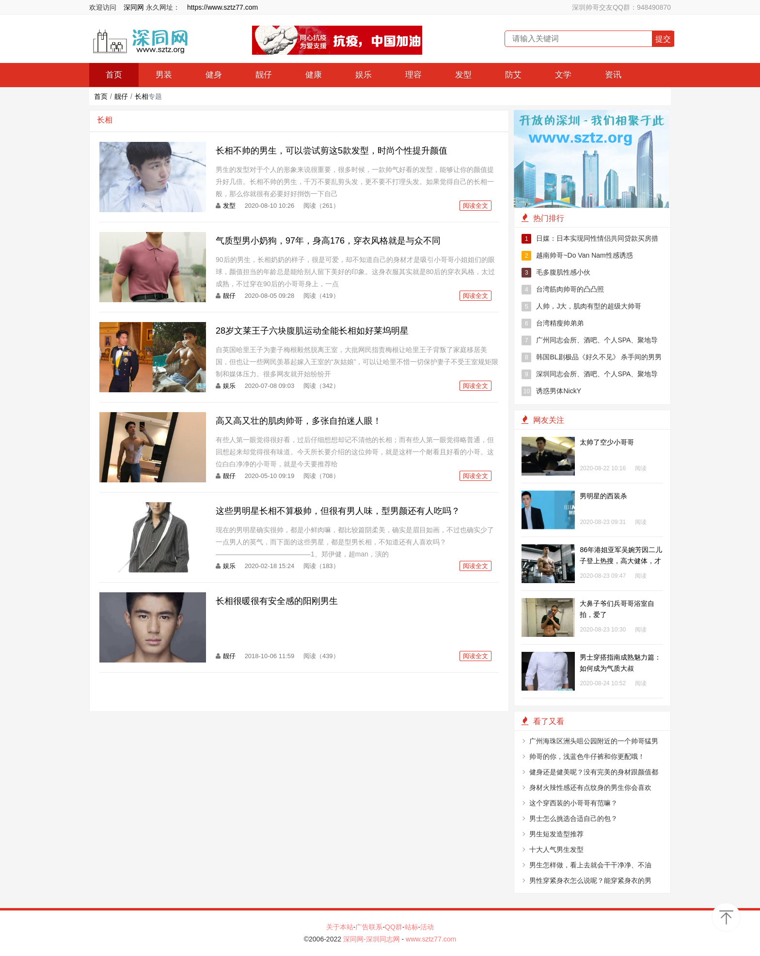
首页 (114, 74)
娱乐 (363, 74)
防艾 (513, 74)
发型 (463, 74)
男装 (164, 74)
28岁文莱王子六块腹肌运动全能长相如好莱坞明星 (312, 331)
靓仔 (263, 74)
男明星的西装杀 (603, 496)
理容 (413, 74)
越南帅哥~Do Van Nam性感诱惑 (577, 256)
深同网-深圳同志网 (372, 939)
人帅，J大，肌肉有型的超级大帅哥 (581, 306)
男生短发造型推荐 (556, 834)
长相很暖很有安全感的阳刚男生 (277, 601)
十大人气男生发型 (556, 849)
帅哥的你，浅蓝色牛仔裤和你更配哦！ (587, 756)
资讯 (613, 74)
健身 (214, 74)
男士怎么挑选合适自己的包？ (573, 818)
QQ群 (393, 927)
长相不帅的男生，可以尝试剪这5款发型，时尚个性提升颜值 (331, 150)
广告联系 (368, 927)
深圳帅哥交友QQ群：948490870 (621, 7)
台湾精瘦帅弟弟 (553, 323)
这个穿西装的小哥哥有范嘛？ (573, 803)
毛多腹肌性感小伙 (556, 273)
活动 (427, 927)
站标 (411, 927)
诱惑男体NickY (551, 391)
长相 (141, 96)
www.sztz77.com (431, 939)
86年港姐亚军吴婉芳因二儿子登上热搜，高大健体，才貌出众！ (621, 561)
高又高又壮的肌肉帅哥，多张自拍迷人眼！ (298, 421)
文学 (563, 74)
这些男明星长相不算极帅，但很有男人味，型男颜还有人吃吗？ (338, 511)
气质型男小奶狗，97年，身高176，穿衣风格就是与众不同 (328, 241)
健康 (313, 74)
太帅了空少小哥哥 (607, 442)
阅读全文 (475, 205)
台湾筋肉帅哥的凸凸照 (563, 289)
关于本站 (339, 927)
